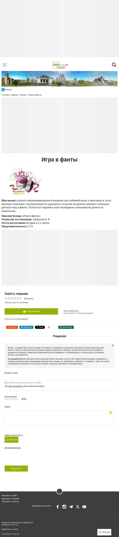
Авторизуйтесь (71, 310)
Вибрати (11, 439)
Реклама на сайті (9, 495)
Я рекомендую (31, 311)
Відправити (16, 468)
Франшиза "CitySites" (11, 499)
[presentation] (28, 458)
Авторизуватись (13, 448)
